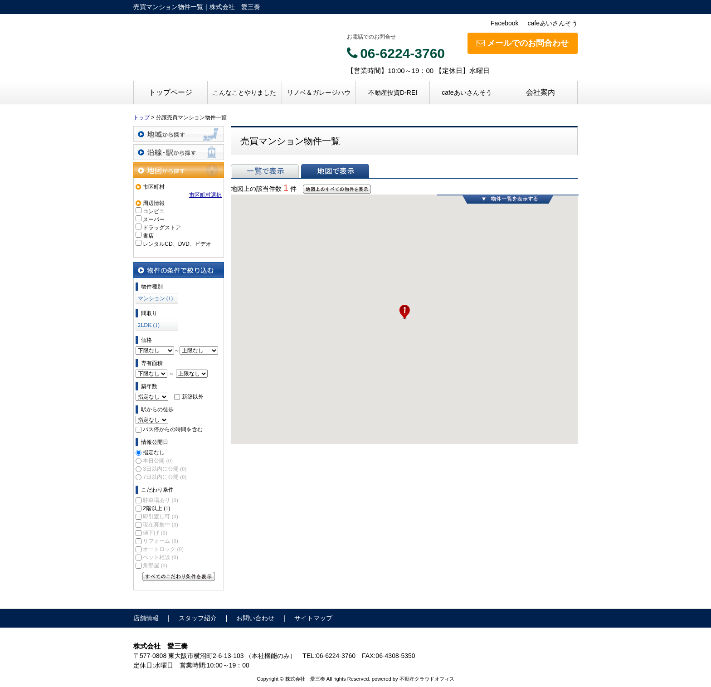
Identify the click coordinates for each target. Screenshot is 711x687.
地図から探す (178, 170)
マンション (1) (155, 298)
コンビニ (154, 211)
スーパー (154, 219)
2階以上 (156, 508)
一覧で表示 (265, 171)
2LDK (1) (149, 325)
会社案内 (540, 92)
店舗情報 (146, 618)
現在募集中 (160, 524)
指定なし (154, 452)
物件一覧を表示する (508, 199)
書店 (148, 236)
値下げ (155, 533)
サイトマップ (313, 618)
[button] (404, 312)
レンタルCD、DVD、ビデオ (177, 244)
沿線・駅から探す (178, 152)
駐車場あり (160, 500)
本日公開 (157, 461)
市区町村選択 (205, 195)
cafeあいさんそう (553, 23)
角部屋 (155, 565)
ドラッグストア (162, 227)
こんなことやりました (244, 92)
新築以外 (193, 397)
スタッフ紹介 (198, 618)
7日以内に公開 (164, 477)
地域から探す (178, 134)
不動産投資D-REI (392, 92)
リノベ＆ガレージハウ (319, 92)
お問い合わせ (255, 618)
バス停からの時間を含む (173, 429)
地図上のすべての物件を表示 (337, 189)
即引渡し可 (160, 516)
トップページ (170, 92)
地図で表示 (335, 171)
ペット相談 (160, 557)
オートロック (163, 549)
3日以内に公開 (164, 469)
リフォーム (160, 541)
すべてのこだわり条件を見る (178, 576)
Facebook (504, 23)
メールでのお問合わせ (523, 43)
